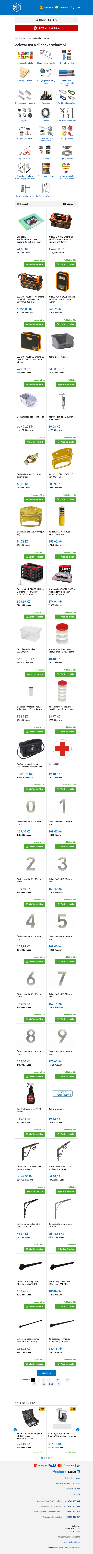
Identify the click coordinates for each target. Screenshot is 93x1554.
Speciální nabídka (46, 28)
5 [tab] (52, 1458)
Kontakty (76, 1494)
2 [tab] (45, 1458)
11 (58, 1379)
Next (78, 1430)
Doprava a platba (73, 1489)
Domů (18, 38)
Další (51, 1384)
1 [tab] (42, 1458)
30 (34, 1384)
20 (67, 1379)
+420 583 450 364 (72, 1501)
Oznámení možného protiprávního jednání (63, 1547)
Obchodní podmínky (72, 1478)
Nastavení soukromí (72, 1542)
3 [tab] (47, 1458)
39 (44, 1384)
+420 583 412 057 (72, 1517)
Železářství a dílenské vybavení (36, 38)
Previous (15, 1430)
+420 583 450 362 (72, 1512)
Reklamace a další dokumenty (68, 1483)
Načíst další (47, 1373)
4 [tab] (49, 1458)
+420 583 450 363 (72, 1506)
